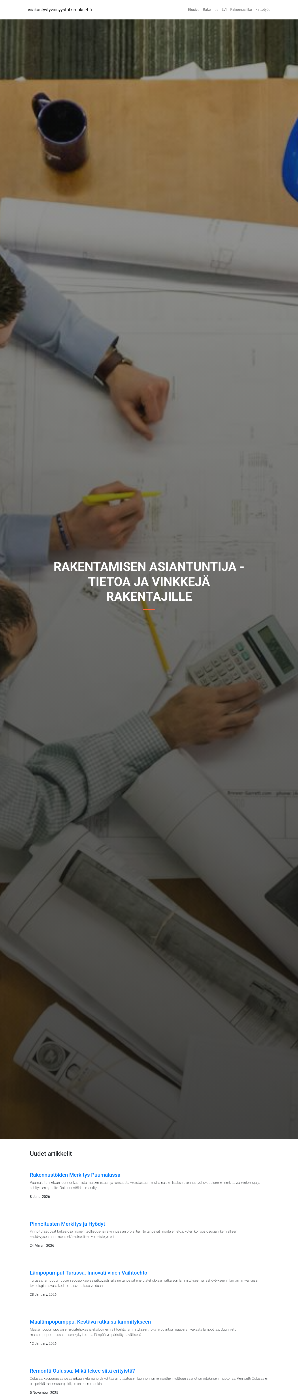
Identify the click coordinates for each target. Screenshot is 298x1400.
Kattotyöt (262, 10)
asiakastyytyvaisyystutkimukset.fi (59, 9)
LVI (224, 10)
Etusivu (193, 10)
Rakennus (210, 10)
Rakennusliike (241, 10)
